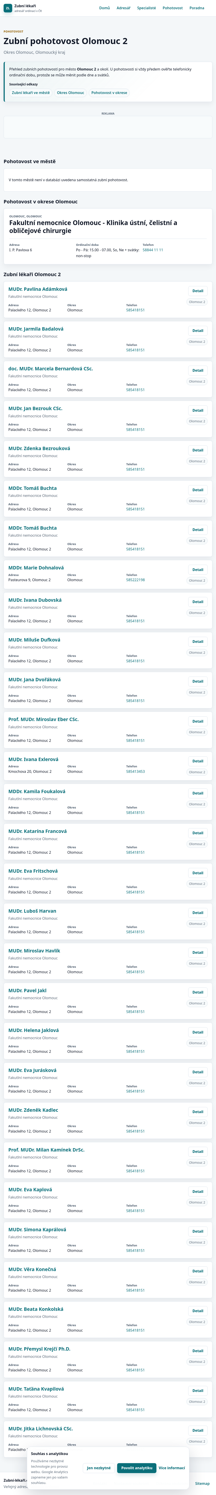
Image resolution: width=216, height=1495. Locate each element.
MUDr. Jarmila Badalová (35, 329)
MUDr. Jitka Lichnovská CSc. (40, 1428)
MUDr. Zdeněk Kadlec (33, 1110)
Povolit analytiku (136, 1467)
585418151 (135, 310)
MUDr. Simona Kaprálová (37, 1229)
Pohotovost (173, 7)
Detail (198, 290)
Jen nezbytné (99, 1467)
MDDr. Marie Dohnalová (36, 567)
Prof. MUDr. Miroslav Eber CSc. (43, 719)
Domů (104, 7)
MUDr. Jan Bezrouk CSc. (35, 408)
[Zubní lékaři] (23, 8)
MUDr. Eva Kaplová (30, 1189)
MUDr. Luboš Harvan (32, 911)
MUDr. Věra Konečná (32, 1269)
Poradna (197, 7)
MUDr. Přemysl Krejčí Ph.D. (39, 1349)
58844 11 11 (153, 249)
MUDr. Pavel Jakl (27, 990)
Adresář (123, 7)
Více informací (172, 1467)
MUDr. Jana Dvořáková (34, 679)
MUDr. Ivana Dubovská (35, 600)
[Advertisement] (108, 126)
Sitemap (202, 1483)
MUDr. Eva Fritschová (33, 871)
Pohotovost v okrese (109, 92)
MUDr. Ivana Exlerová (33, 759)
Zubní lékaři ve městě (31, 92)
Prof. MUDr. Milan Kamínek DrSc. (46, 1150)
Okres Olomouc (70, 92)
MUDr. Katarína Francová (37, 831)
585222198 (135, 579)
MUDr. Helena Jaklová (33, 1030)
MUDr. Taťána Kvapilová (36, 1389)
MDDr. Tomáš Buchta (32, 488)
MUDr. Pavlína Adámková (37, 289)
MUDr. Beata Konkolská (35, 1309)
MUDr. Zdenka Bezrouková (39, 448)
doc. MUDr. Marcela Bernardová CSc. (50, 368)
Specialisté (146, 7)
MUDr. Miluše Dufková (34, 640)
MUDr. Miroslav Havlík (34, 950)
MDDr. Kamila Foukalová (36, 791)
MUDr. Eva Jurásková (32, 1070)
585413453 (135, 771)
